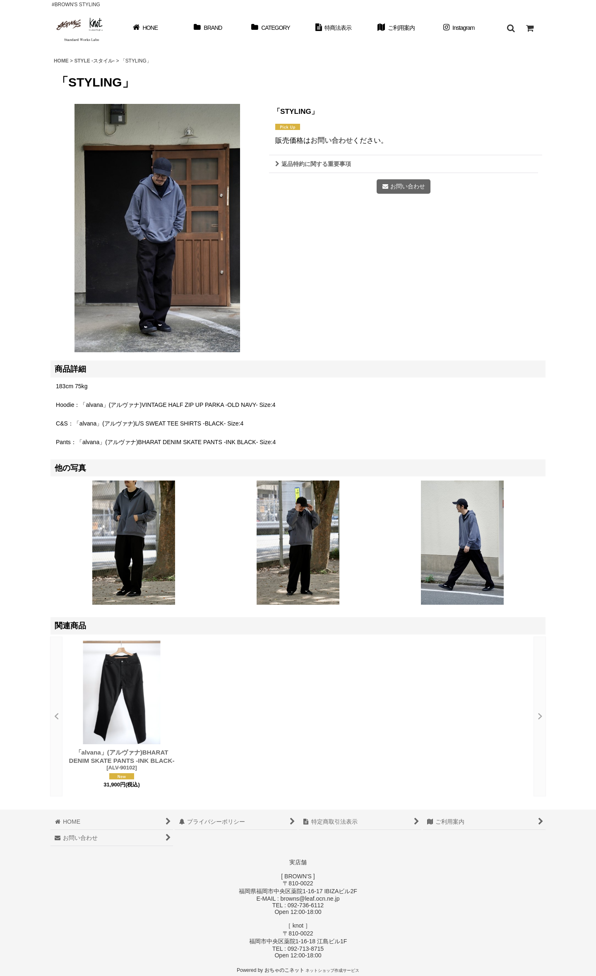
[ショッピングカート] (529, 28)
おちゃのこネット (284, 970)
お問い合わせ (331, 140)
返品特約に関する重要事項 (313, 164)
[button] (510, 28)
